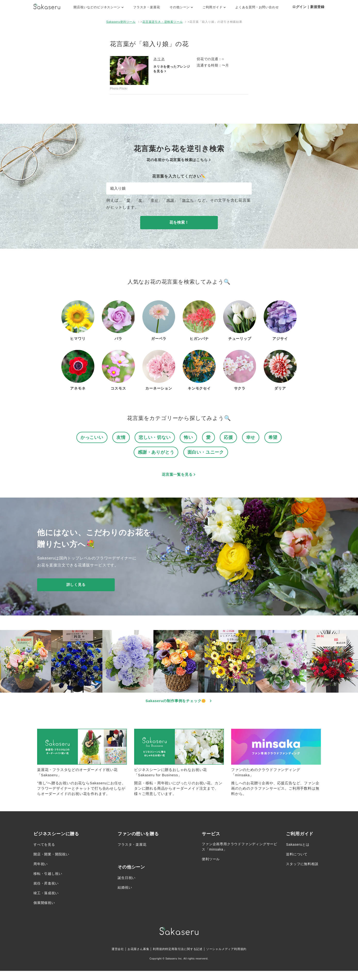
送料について (298, 858)
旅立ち (190, 200)
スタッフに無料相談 (304, 868)
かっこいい (90, 438)
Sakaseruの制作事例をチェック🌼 (179, 703)
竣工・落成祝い (47, 897)
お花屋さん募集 (132, 953)
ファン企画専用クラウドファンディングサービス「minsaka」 (238, 851)
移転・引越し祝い (49, 878)
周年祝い (41, 868)
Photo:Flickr (119, 88)
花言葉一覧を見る (179, 476)
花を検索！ (179, 222)
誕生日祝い (128, 882)
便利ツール (212, 864)
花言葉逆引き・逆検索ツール (162, 22)
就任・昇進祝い (47, 887)
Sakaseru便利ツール (121, 22)
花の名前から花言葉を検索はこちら (179, 160)
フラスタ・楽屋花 (146, 7)
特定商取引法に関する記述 (184, 953)
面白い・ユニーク (206, 453)
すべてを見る (45, 848)
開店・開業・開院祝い (53, 858)
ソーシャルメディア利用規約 (233, 953)
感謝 (171, 200)
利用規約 (155, 953)
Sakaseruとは (299, 848)
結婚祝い (126, 891)
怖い (189, 438)
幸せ (155, 200)
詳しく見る (76, 586)
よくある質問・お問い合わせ (257, 7)
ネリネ (159, 59)
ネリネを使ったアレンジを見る (171, 69)
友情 (120, 438)
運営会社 (109, 953)
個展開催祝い (45, 907)
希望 (275, 438)
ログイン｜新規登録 (308, 7)
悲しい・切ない (154, 438)
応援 (230, 438)
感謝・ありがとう (155, 453)
